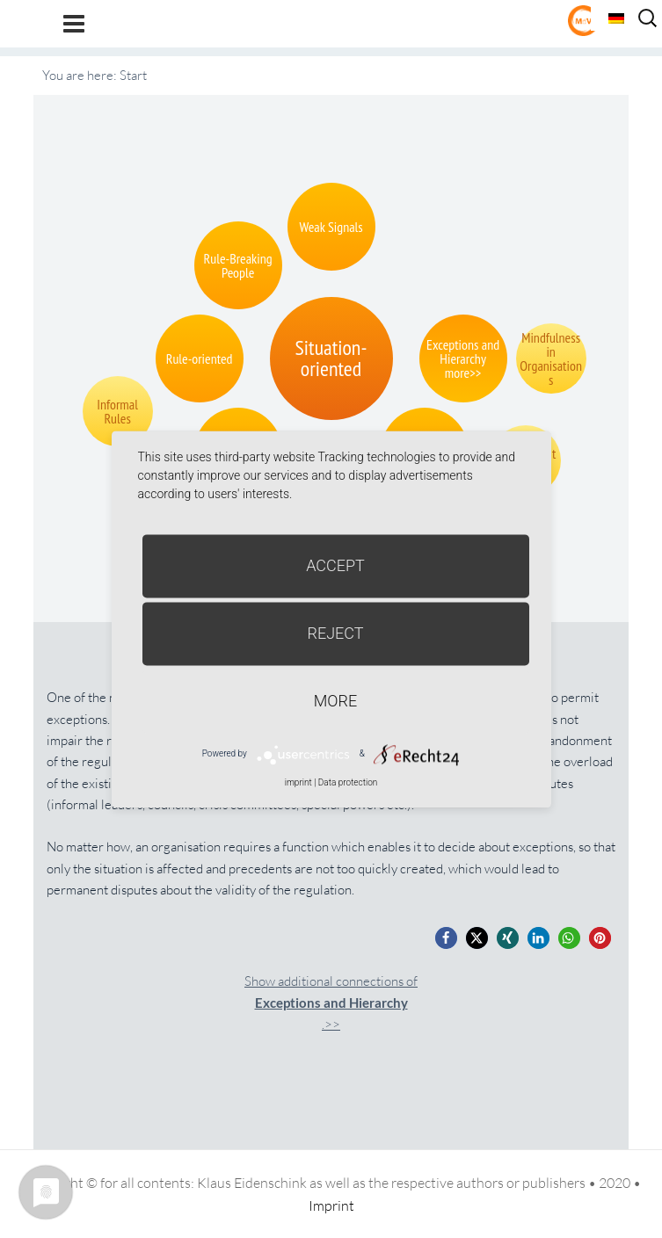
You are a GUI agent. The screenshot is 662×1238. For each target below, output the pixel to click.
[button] (446, 938)
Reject (335, 633)
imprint (298, 782)
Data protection (347, 782)
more (335, 700)
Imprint (331, 1205)
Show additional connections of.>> (331, 1003)
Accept (335, 565)
